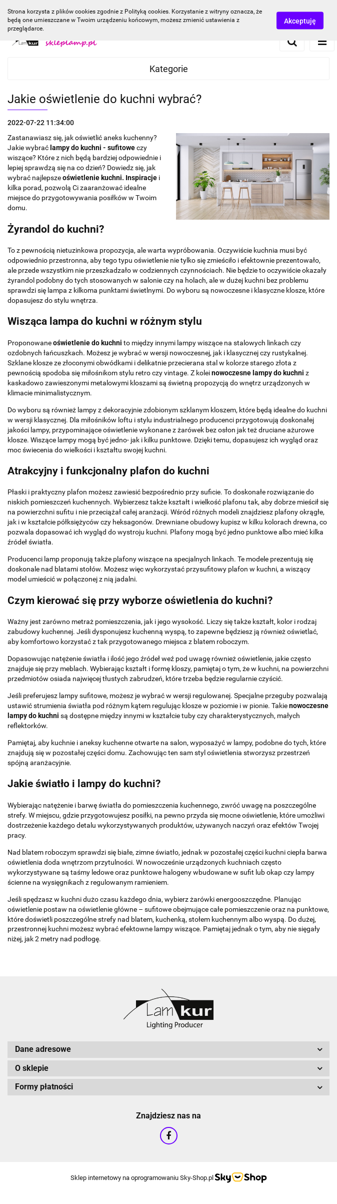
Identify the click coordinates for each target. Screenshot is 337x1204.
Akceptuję (300, 21)
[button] (169, 1049)
